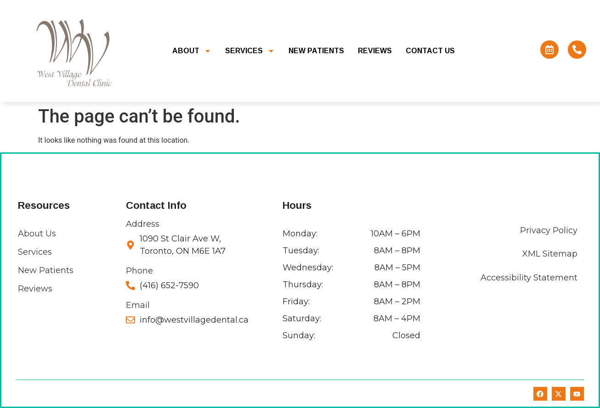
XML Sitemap (549, 254)
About (191, 51)
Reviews (375, 51)
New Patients (316, 51)
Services (250, 51)
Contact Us (430, 51)
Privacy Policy (548, 230)
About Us (37, 234)
